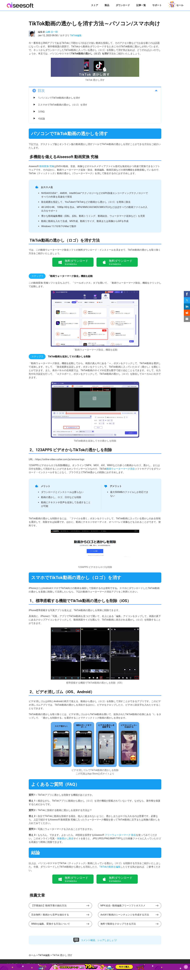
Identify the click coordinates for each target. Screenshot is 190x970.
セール (175, 4)
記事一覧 (141, 5)
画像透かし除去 (65, 838)
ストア (94, 5)
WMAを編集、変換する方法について (50, 923)
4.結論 (41, 118)
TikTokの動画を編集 (110, 866)
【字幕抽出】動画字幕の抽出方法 (49, 905)
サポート (157, 5)
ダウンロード (123, 5)
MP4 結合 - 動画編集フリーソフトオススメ (122, 905)
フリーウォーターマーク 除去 (120, 835)
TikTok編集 (76, 35)
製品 (107, 5)
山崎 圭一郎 (52, 32)
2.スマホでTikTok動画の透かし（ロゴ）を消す (62, 104)
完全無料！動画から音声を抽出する (50, 914)
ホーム (32, 955)
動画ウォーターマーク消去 (120, 468)
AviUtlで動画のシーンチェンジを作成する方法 (124, 914)
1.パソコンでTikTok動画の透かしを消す (59, 97)
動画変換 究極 (46, 166)
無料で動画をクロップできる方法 (118, 923)
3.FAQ (41, 111)
